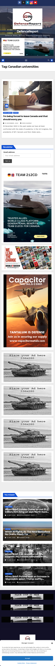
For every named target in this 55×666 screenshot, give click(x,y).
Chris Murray (26, 123)
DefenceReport (27, 31)
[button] (52, 643)
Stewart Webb (23, 537)
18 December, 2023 (12, 123)
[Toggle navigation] (26, 60)
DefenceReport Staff (26, 515)
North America (8, 112)
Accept (27, 658)
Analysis (7, 529)
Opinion (16, 112)
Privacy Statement (31, 663)
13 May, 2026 (11, 515)
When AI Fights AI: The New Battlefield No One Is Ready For (27, 533)
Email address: (9, 152)
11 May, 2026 (11, 582)
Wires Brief (8, 506)
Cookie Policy (21, 663)
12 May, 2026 (11, 537)
